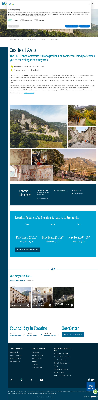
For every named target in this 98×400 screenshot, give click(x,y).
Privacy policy (40, 397)
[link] (28, 305)
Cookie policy (49, 397)
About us (35, 364)
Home (13, 39)
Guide (22, 39)
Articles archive (37, 367)
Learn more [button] (14, 26)
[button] (89, 4)
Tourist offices (37, 358)
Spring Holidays (15, 352)
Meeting (34, 361)
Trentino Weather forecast (27, 250)
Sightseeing (32, 39)
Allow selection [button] (72, 26)
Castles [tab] (30, 280)
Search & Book (59, 372)
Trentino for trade (37, 355)
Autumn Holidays (15, 358)
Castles (42, 39)
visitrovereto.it (29, 93)
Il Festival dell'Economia (62, 357)
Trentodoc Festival (60, 360)
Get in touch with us (73, 334)
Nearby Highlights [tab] (17, 281)
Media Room (36, 352)
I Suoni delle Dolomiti (61, 354)
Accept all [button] (84, 26)
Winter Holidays (15, 361)
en (93, 4)
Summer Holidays (15, 355)
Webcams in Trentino (61, 369)
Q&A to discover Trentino (62, 375)
